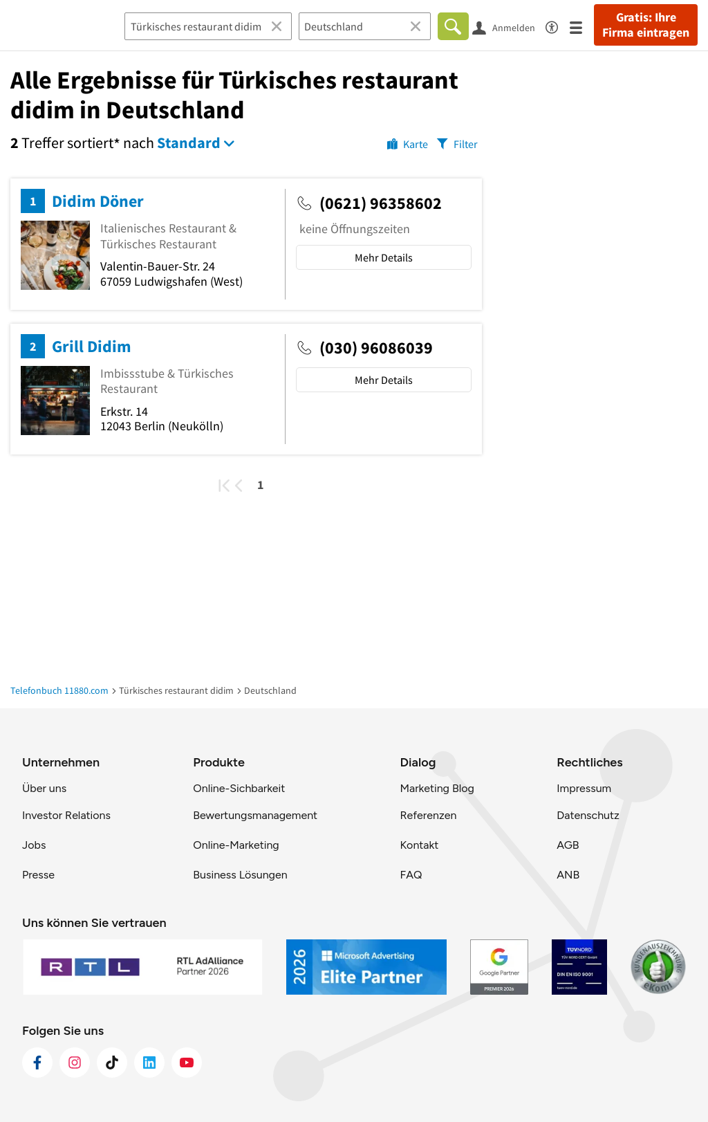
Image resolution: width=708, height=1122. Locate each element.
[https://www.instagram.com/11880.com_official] (74, 1062)
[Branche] (208, 26)
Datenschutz (588, 815)
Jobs (34, 845)
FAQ (411, 874)
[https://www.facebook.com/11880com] (37, 1062)
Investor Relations (66, 815)
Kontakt (419, 845)
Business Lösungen (240, 874)
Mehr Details (384, 257)
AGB (568, 845)
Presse (38, 874)
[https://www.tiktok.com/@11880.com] (112, 1062)
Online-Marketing (236, 845)
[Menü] (582, 26)
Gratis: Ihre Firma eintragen (645, 25)
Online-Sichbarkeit (239, 788)
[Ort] (365, 26)
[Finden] (453, 26)
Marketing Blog (437, 788)
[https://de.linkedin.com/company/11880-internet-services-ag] (149, 1062)
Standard (189, 142)
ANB (568, 874)
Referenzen (428, 815)
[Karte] (407, 143)
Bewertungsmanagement (255, 815)
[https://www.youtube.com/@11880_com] (186, 1062)
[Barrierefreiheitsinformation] (558, 25)
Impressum (584, 788)
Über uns (44, 788)
